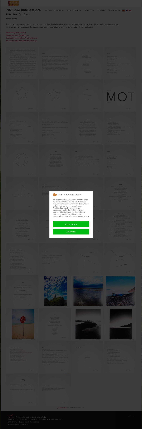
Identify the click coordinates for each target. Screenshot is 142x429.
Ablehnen (71, 231)
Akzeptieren (71, 224)
